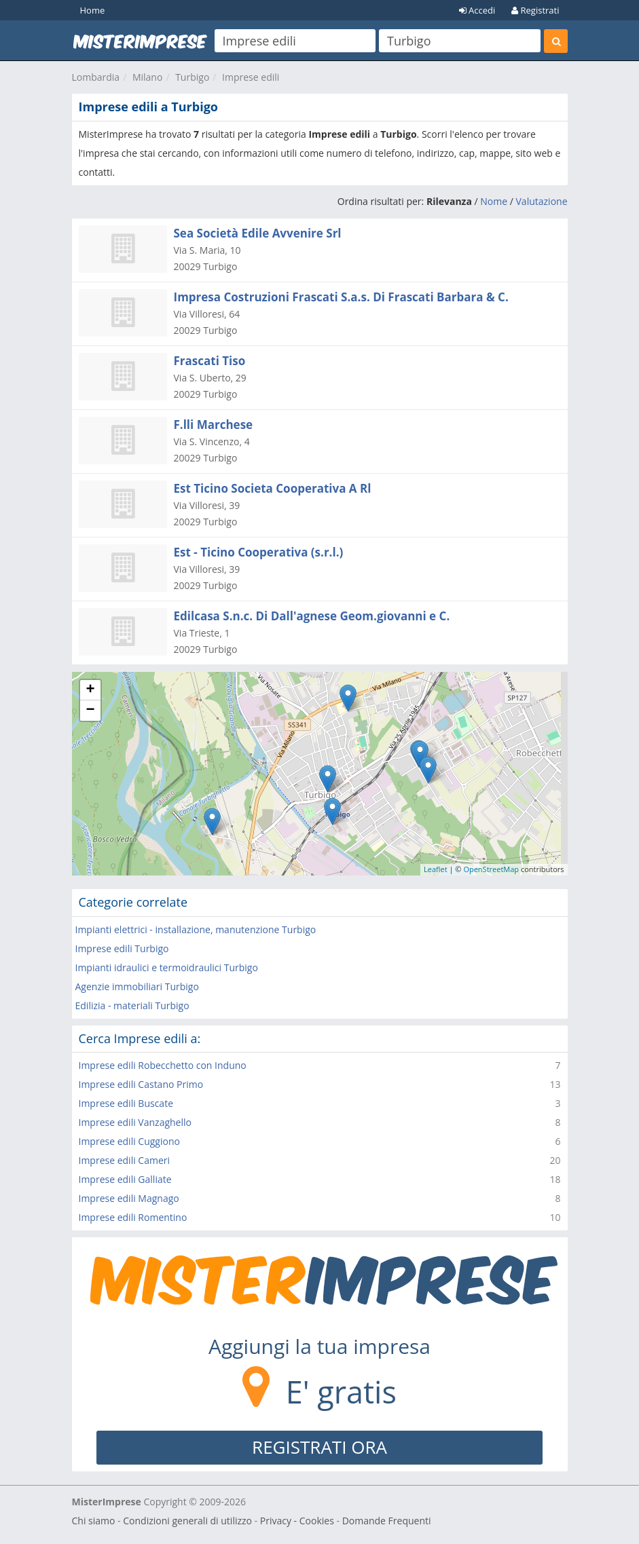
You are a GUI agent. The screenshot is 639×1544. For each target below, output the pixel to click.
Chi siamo (93, 1520)
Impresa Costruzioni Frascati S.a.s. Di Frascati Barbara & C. (341, 297)
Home (92, 10)
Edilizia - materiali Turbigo (132, 1005)
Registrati (535, 10)
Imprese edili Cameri (124, 1160)
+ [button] (90, 690)
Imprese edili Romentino (133, 1217)
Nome (493, 201)
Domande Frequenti (386, 1520)
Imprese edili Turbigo (122, 948)
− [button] (90, 710)
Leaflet (436, 869)
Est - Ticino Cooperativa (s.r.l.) (259, 552)
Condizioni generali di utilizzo (187, 1520)
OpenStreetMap (491, 869)
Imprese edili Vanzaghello (135, 1122)
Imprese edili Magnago (129, 1198)
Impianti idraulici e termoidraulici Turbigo (166, 967)
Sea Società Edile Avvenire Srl (258, 233)
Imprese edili (250, 77)
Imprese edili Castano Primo (141, 1084)
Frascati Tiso (210, 361)
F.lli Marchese (213, 424)
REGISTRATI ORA (319, 1447)
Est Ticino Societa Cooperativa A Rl (272, 488)
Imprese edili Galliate (125, 1179)
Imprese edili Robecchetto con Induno (163, 1065)
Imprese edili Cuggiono (129, 1141)
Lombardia (96, 77)
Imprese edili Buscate (126, 1103)
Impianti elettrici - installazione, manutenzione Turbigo (195, 929)
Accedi (477, 10)
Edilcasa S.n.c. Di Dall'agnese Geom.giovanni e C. (312, 616)
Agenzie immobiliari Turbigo (137, 986)
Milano (147, 77)
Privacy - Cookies (297, 1520)
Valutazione (542, 201)
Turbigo (192, 77)
